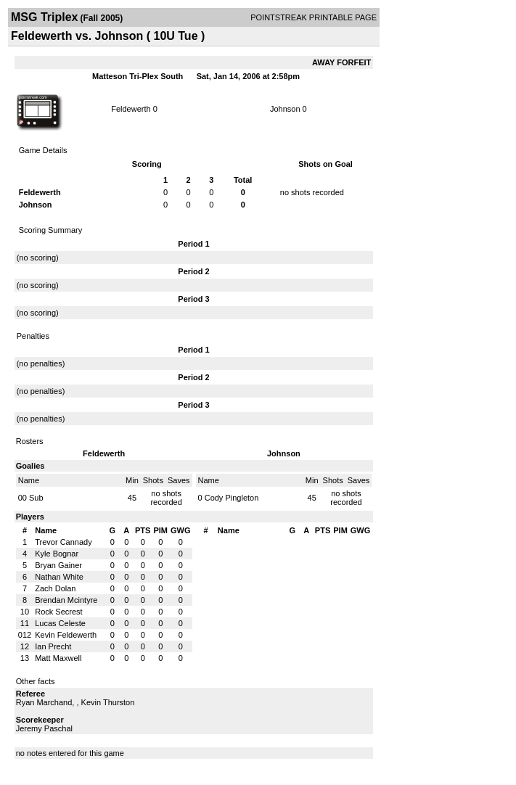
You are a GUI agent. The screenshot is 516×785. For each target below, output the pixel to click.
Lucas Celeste (60, 623)
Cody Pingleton (232, 497)
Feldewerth (130, 108)
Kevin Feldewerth (66, 634)
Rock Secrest (58, 611)
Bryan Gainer (58, 565)
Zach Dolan (55, 588)
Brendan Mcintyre (66, 600)
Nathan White (59, 576)
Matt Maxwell (58, 658)
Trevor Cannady (63, 542)
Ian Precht (53, 646)
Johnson (285, 108)
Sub (36, 497)
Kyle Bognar (56, 553)
